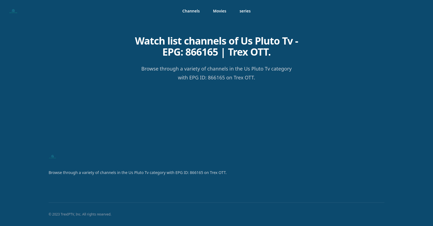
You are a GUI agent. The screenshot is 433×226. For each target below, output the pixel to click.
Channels (191, 11)
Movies (219, 11)
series (244, 11)
